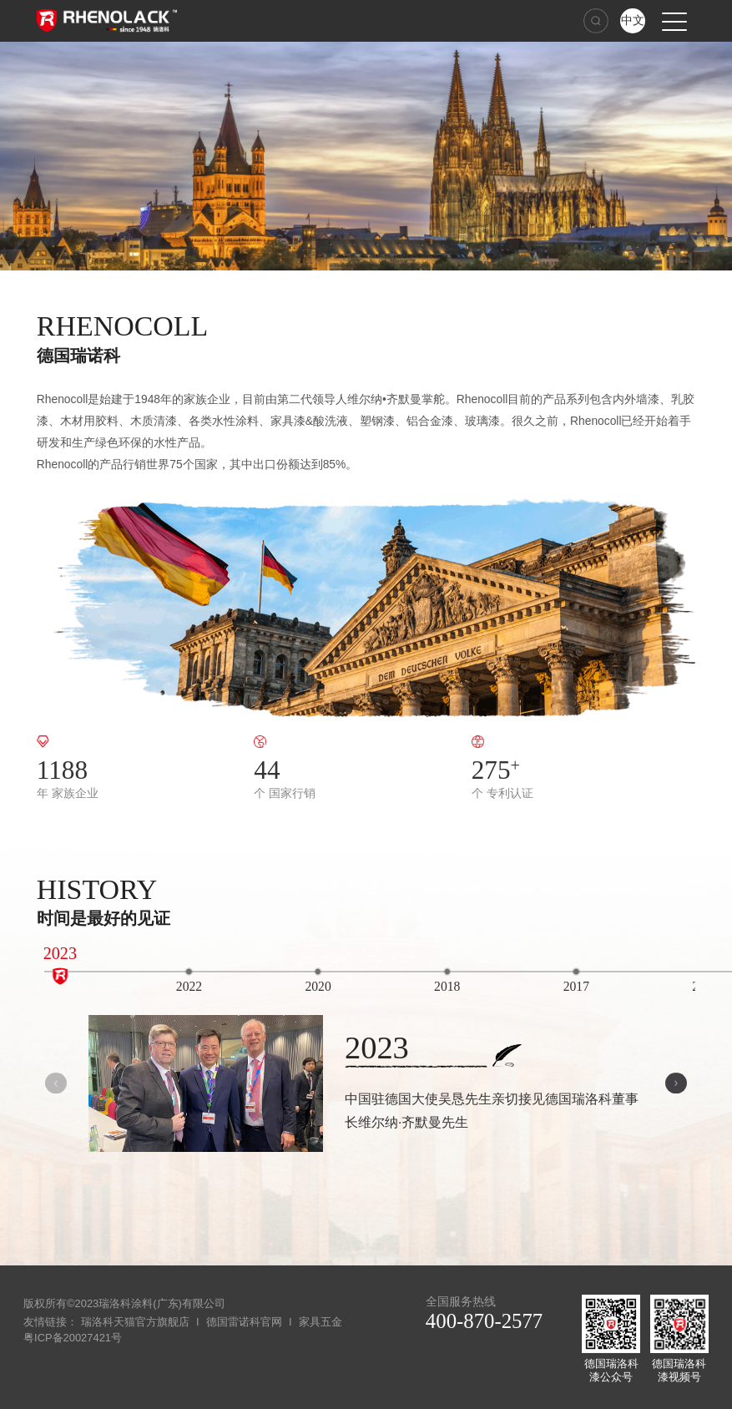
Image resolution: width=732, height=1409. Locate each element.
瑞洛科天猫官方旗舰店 (135, 1322)
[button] (676, 1083)
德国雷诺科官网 (244, 1322)
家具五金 (320, 1322)
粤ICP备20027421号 (72, 1337)
